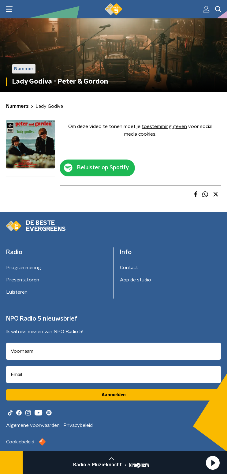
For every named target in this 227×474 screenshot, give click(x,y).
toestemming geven (164, 126)
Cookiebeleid (20, 441)
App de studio (135, 279)
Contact (129, 267)
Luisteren (17, 292)
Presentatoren (22, 279)
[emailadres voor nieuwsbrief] (113, 374)
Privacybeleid (78, 425)
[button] (212, 462)
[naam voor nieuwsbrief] (113, 351)
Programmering (23, 267)
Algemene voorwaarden (33, 425)
